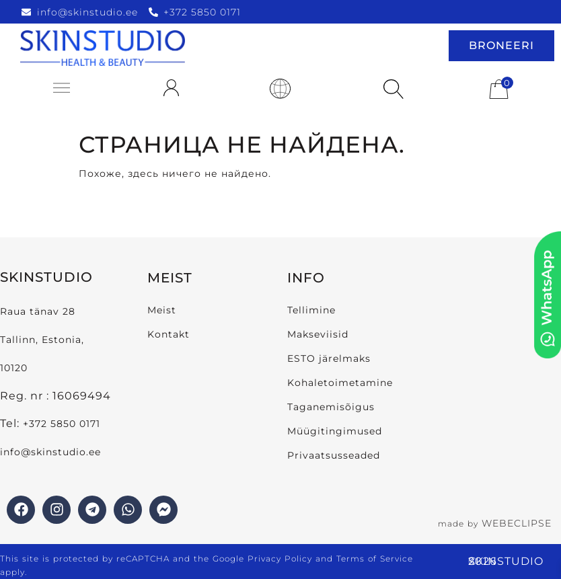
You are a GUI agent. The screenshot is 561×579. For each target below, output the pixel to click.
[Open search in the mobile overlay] (390, 90)
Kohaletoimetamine (340, 383)
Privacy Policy (280, 558)
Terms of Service (374, 558)
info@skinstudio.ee (52, 452)
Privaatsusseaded (333, 455)
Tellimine (311, 310)
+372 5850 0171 (61, 424)
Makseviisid (317, 334)
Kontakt (168, 334)
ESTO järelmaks (329, 358)
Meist (161, 310)
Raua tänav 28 (37, 311)
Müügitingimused (334, 431)
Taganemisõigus (331, 407)
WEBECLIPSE (517, 523)
